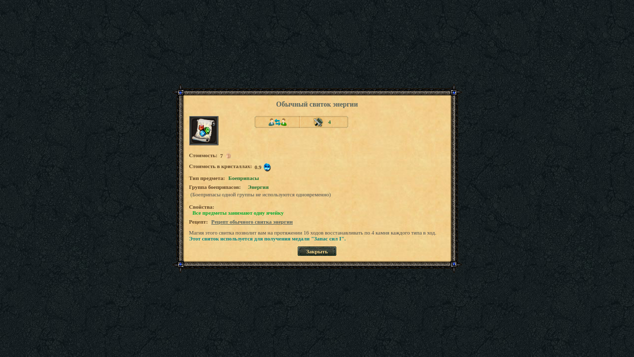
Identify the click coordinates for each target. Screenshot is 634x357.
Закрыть (317, 251)
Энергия (258, 187)
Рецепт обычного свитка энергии (252, 222)
